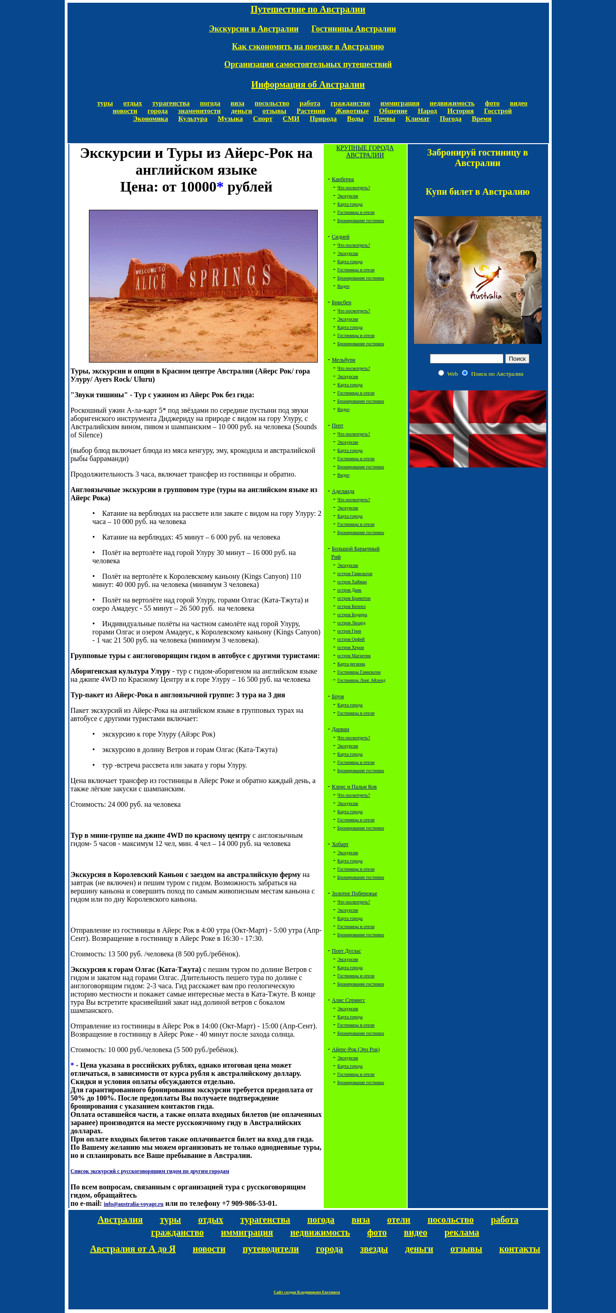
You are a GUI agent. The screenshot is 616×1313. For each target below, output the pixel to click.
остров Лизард (351, 622)
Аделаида (343, 491)
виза (237, 103)
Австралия (120, 1219)
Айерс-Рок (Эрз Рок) (356, 1049)
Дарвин (340, 729)
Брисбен (341, 302)
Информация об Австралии (308, 84)
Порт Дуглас (346, 951)
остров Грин (349, 630)
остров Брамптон (354, 598)
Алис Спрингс (348, 1000)
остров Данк (349, 589)
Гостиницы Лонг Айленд (361, 680)
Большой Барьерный (356, 548)
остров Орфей (351, 639)
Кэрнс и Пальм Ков (354, 787)
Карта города (349, 204)
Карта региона (351, 663)
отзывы (274, 110)
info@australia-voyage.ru (134, 1204)
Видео (343, 286)
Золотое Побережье (355, 893)
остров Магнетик (354, 655)
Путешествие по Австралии (308, 9)
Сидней (341, 237)
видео (519, 103)
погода (210, 103)
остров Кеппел (351, 606)
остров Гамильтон (355, 573)
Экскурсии (347, 195)
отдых (132, 103)
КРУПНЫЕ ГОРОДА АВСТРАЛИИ (364, 152)
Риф (336, 557)
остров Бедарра (352, 614)
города (158, 110)
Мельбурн (343, 360)
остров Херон (350, 647)
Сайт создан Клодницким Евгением (307, 1292)
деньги (241, 110)
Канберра (343, 179)
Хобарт (340, 844)
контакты (519, 1249)
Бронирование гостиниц (360, 220)
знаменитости (199, 110)
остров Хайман (352, 581)
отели (398, 1219)
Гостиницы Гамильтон (359, 672)
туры (105, 103)
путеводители (271, 1249)
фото (492, 103)
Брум (338, 696)
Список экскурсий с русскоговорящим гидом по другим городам (150, 1171)
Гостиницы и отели (355, 212)
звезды (374, 1249)
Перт (337, 425)
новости (125, 110)
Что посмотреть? (353, 187)
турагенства (171, 103)
